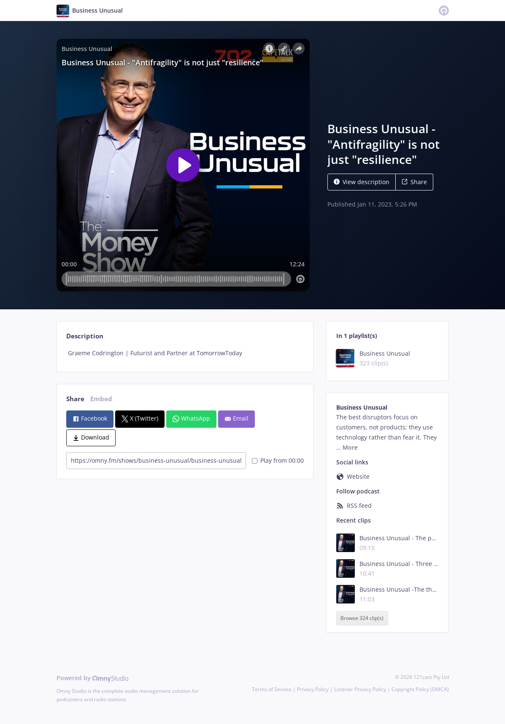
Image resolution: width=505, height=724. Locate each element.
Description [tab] (84, 336)
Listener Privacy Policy (360, 689)
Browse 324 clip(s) (361, 618)
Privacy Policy (313, 689)
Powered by (93, 678)
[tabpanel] (185, 353)
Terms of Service (272, 689)
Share (414, 182)
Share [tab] (75, 398)
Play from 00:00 (278, 460)
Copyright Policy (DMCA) (420, 689)
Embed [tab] (101, 398)
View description (361, 182)
